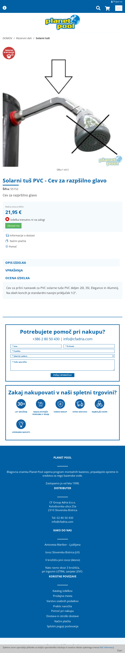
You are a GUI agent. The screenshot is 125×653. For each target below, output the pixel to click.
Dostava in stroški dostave (62, 616)
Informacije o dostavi (22, 235)
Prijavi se (117, 1)
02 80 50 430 (65, 518)
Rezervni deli (24, 38)
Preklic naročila (62, 606)
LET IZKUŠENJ (21, 411)
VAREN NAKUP (60, 411)
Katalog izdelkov (63, 591)
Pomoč (13, 246)
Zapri (119, 650)
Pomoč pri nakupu (62, 611)
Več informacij (107, 647)
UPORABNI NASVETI (21, 432)
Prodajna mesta (62, 596)
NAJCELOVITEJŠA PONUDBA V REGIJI (40, 412)
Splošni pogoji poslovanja (62, 626)
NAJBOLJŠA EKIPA (99, 411)
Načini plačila (18, 241)
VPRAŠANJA (14, 270)
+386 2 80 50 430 (46, 339)
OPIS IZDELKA (15, 263)
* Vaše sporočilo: (62, 365)
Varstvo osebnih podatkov (63, 601)
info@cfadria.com (78, 339)
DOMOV (7, 38)
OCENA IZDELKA (17, 278)
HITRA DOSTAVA (80, 411)
